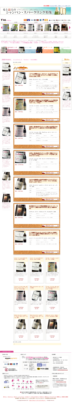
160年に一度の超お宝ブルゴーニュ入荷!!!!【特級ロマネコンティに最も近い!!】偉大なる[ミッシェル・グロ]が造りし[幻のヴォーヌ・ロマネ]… (43, 154)
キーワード (26, 59)
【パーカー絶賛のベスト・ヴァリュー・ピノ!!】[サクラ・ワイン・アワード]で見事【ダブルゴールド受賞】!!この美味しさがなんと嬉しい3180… (43, 75)
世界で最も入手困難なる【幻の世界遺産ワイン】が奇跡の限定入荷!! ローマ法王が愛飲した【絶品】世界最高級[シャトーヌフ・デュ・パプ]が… (43, 101)
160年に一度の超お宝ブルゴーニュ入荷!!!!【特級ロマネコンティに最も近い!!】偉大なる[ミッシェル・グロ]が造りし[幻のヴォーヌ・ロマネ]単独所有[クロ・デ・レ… (6, 163)
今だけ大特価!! (34, 59)
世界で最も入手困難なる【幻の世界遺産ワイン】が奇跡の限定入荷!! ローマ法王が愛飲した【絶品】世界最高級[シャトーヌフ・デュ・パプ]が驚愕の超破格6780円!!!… (6, 98)
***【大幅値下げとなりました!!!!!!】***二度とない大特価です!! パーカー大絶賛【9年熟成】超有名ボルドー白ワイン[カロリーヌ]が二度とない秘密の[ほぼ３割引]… (6, 76)
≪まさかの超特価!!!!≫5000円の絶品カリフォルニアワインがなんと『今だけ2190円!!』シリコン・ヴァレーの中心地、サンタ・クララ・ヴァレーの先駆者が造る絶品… (6, 185)
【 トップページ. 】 (17, 59)
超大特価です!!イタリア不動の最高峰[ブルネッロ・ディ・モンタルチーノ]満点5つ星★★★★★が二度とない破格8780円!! (6, 205)
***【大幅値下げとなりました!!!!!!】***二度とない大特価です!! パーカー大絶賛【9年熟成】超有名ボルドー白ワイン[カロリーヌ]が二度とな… (43, 234)
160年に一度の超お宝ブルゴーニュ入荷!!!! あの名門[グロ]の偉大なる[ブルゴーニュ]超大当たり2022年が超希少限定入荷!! (6, 119)
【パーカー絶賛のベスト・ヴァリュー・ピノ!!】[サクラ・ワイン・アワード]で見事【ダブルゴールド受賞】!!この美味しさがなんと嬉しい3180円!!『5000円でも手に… (6, 140)
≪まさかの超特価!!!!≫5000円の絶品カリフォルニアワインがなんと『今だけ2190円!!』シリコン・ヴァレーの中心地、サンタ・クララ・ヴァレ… (43, 181)
